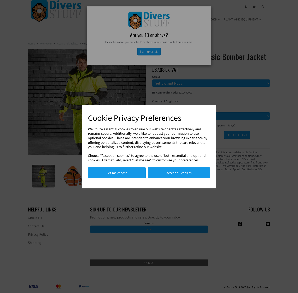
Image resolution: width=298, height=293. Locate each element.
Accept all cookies (179, 173)
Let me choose (117, 173)
